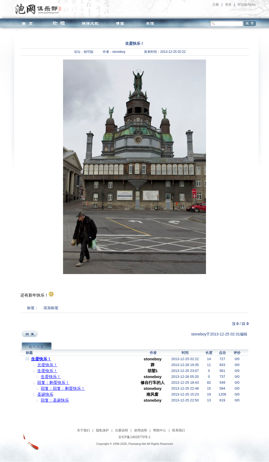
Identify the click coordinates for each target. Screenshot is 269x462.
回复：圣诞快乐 (55, 400)
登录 (228, 4)
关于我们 (83, 430)
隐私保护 (102, 430)
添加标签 (50, 308)
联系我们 (178, 430)
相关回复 (36, 347)
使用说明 (140, 430)
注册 (215, 4)
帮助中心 (159, 430)
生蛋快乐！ (41, 359)
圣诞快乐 (45, 394)
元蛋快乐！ (47, 365)
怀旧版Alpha (247, 4)
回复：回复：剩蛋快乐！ (63, 388)
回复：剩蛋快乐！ (53, 382)
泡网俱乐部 (39, 9)
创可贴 (88, 52)
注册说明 (121, 430)
